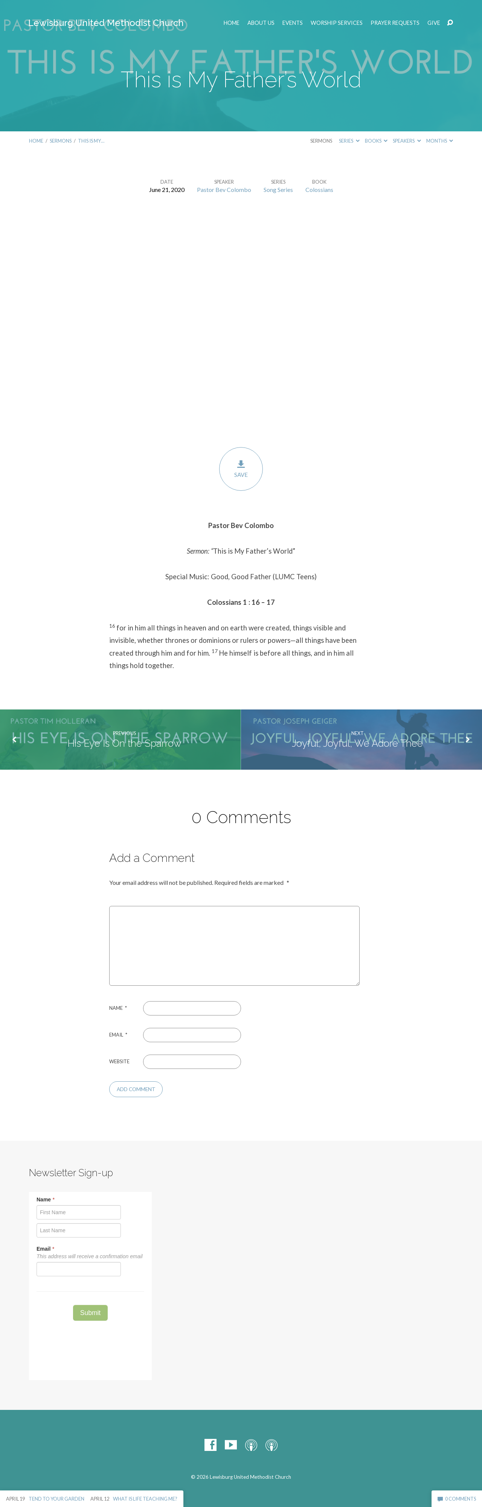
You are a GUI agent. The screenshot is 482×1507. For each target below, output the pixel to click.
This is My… (91, 141)
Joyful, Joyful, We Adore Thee (357, 743)
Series (349, 141)
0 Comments (457, 1499)
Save (241, 469)
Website (119, 1061)
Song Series (278, 189)
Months (439, 141)
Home (231, 23)
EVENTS (292, 23)
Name (118, 1008)
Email (118, 1035)
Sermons (61, 141)
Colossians (319, 189)
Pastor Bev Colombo (224, 189)
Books (376, 141)
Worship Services (337, 23)
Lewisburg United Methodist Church (106, 22)
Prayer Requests (395, 23)
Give (433, 23)
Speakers (407, 141)
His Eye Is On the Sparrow (124, 743)
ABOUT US (261, 23)
